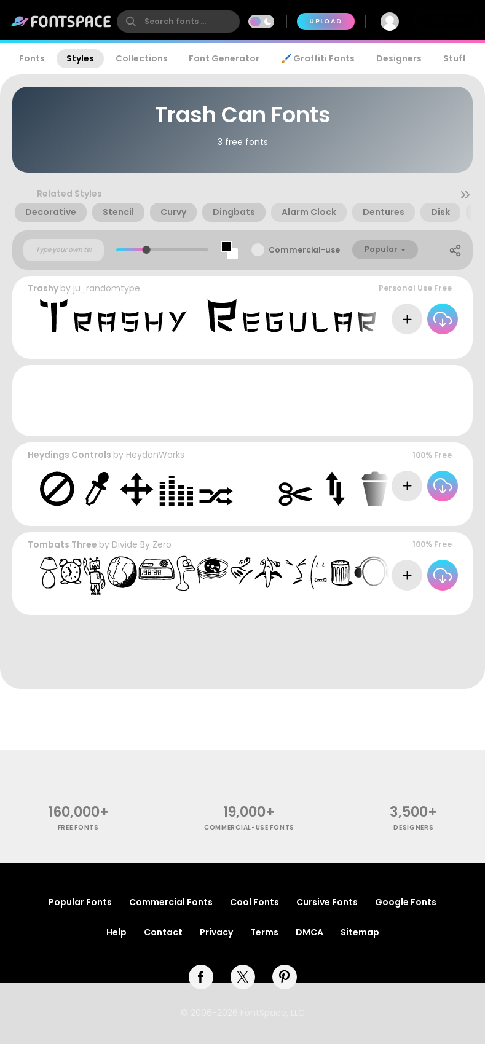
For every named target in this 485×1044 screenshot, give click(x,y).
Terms (264, 932)
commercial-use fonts (249, 827)
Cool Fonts (254, 902)
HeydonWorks (155, 455)
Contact (163, 932)
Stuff (454, 58)
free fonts (78, 827)
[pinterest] (284, 977)
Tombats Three (62, 544)
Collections (142, 58)
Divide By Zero (142, 544)
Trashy (43, 288)
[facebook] (201, 977)
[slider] (147, 250)
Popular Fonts (80, 902)
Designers (399, 58)
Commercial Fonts (171, 902)
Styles (80, 58)
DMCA (309, 932)
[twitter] (243, 977)
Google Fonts (405, 902)
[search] (178, 21)
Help (116, 932)
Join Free (445, 21)
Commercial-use (304, 250)
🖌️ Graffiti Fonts (318, 58)
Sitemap (360, 932)
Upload (325, 21)
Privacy (216, 932)
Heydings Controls (69, 455)
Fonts (32, 58)
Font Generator (224, 58)
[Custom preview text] (63, 250)
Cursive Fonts (327, 902)
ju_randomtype (106, 288)
